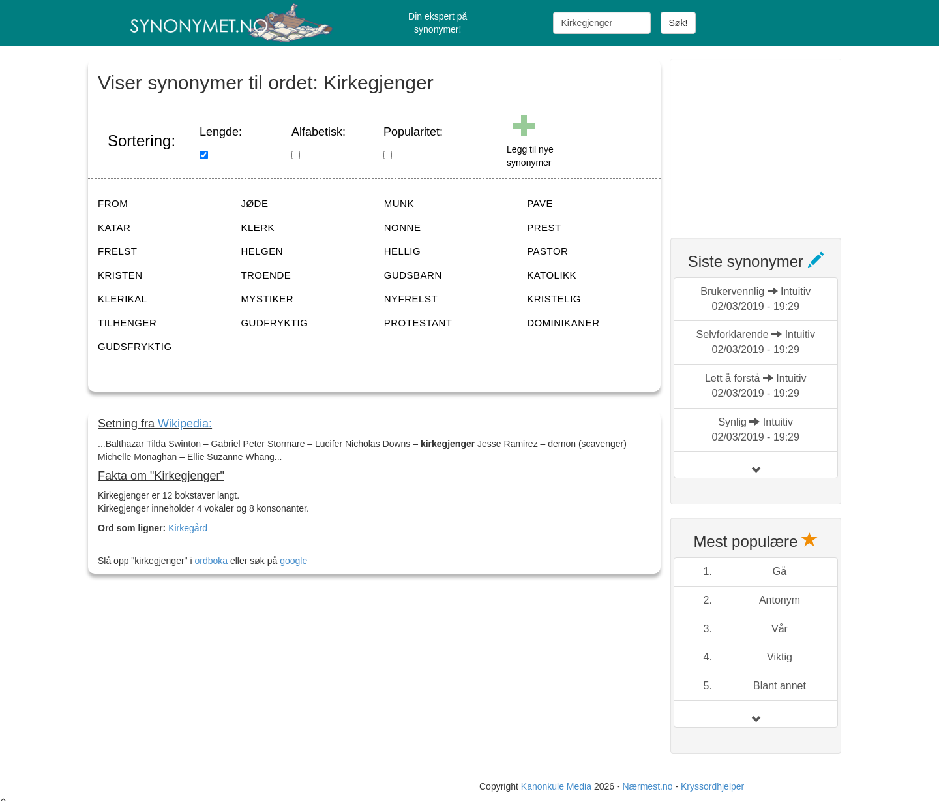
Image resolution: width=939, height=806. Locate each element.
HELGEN (262, 250)
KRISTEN (120, 275)
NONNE (402, 227)
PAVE (540, 203)
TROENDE (266, 275)
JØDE (254, 203)
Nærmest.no (647, 786)
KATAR (114, 227)
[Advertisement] (768, 140)
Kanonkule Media (557, 786)
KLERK (258, 227)
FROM (113, 203)
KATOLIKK (551, 275)
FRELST (118, 250)
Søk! (678, 23)
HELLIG (402, 250)
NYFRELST (411, 298)
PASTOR (547, 250)
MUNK (399, 203)
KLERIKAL (122, 298)
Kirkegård (187, 528)
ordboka (210, 560)
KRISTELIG (554, 298)
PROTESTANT (418, 322)
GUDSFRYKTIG (135, 346)
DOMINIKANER (563, 322)
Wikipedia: (185, 423)
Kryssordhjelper (712, 786)
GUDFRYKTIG (274, 322)
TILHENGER (127, 322)
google (293, 560)
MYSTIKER (267, 298)
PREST (544, 227)
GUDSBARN (413, 275)
